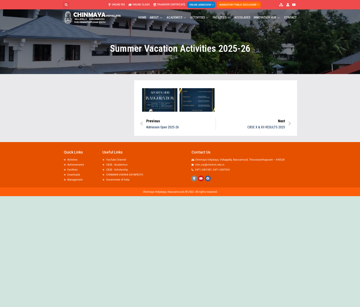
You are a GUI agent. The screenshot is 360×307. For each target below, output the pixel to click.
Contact (290, 14)
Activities (199, 14)
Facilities (222, 14)
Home (142, 14)
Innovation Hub (267, 14)
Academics (177, 14)
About (156, 14)
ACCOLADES (242, 14)
